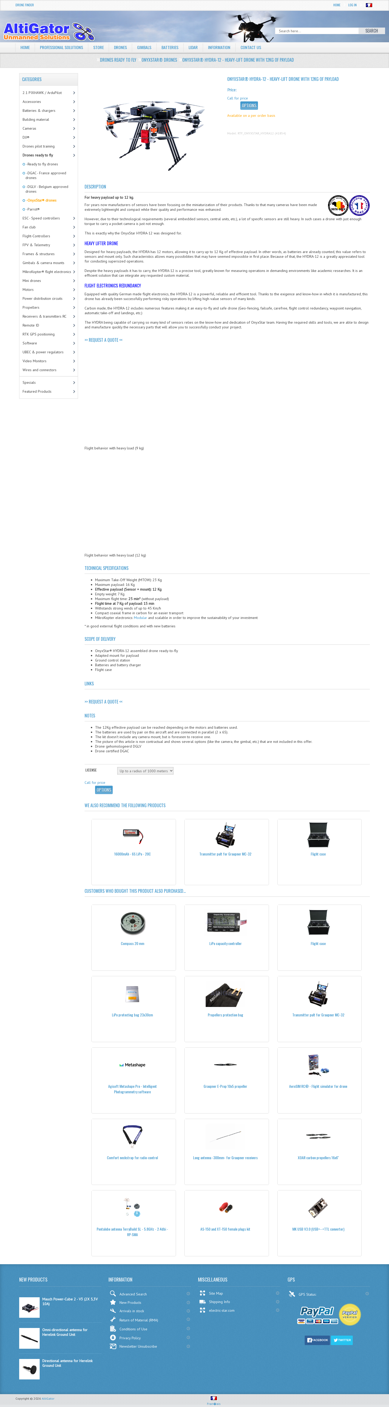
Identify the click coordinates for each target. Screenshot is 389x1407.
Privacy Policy (125, 1337)
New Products (125, 1302)
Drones (120, 47)
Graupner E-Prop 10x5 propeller (225, 1086)
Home (336, 5)
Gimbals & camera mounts (43, 262)
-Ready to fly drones (41, 164)
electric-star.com (217, 1310)
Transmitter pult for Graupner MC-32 (225, 854)
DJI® (26, 137)
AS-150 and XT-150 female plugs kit (225, 1229)
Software (30, 343)
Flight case (318, 854)
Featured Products (37, 391)
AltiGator (48, 1398)
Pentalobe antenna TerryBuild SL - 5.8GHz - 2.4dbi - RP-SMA (132, 1231)
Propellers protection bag (225, 1014)
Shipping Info (214, 1301)
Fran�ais (214, 1402)
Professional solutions (61, 47)
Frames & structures (39, 253)
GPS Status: (303, 1293)
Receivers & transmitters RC (44, 316)
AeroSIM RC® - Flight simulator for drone (318, 1086)
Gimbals (144, 47)
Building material (36, 119)
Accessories (32, 101)
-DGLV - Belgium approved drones (46, 189)
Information (220, 47)
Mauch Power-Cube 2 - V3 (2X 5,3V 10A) (70, 1301)
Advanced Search (128, 1293)
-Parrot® (32, 209)
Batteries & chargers (39, 110)
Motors (28, 289)
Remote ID (31, 325)
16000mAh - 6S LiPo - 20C (132, 854)
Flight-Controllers (36, 236)
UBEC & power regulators (43, 352)
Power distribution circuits (43, 298)
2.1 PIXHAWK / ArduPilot (42, 92)
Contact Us (251, 47)
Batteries (170, 47)
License (91, 770)
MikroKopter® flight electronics (47, 271)
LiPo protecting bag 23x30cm (132, 1014)
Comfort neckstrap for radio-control (132, 1157)
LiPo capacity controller (225, 943)
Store (98, 47)
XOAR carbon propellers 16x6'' (318, 1157)
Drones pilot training (39, 146)
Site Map (211, 1293)
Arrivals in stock (127, 1310)
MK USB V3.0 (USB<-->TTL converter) (318, 1229)
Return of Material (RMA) (134, 1319)
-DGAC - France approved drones (45, 175)
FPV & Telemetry (36, 245)
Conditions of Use (128, 1328)
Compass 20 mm (132, 943)
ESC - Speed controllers (41, 218)
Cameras (29, 128)
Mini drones (32, 280)
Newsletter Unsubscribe (133, 1346)
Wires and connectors (39, 370)
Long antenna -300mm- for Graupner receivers (225, 1157)
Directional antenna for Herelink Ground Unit (67, 1363)
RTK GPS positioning (39, 334)
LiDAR (193, 47)
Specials (29, 382)
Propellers (31, 307)
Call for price (237, 98)
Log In (352, 5)
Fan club (29, 227)
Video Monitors (34, 361)
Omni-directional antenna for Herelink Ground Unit (64, 1332)
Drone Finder (24, 5)
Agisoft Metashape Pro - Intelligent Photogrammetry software (132, 1088)
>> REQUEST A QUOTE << (103, 340)
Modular (140, 617)
